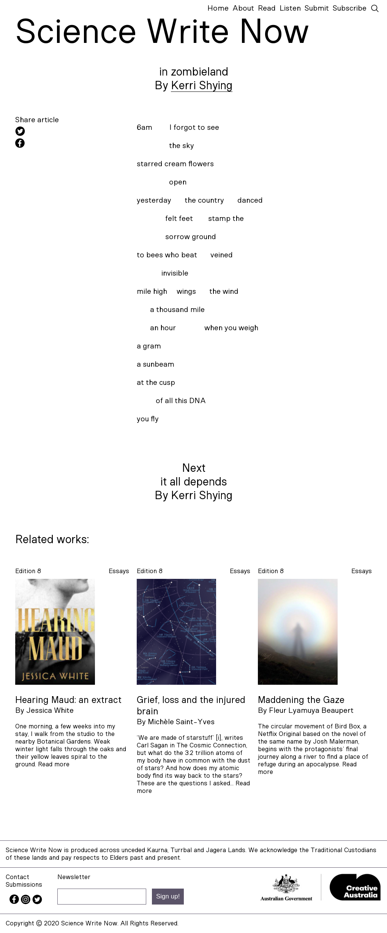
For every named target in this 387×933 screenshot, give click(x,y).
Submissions (24, 884)
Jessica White (50, 710)
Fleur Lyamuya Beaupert (311, 710)
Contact (17, 877)
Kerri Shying (201, 85)
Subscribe (349, 8)
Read (267, 8)
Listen (290, 8)
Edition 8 (28, 571)
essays (119, 571)
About (243, 8)
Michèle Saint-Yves (181, 722)
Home (218, 8)
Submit (317, 8)
